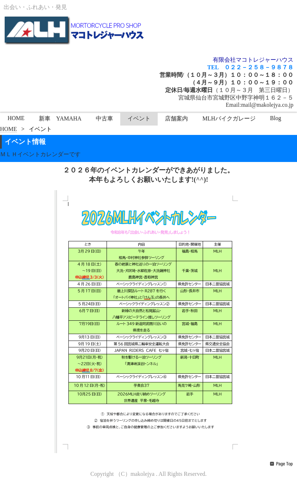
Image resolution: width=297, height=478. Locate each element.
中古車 (104, 118)
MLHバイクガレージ (229, 118)
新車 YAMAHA (60, 118)
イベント (138, 118)
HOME (16, 118)
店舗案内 (176, 118)
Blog (275, 118)
